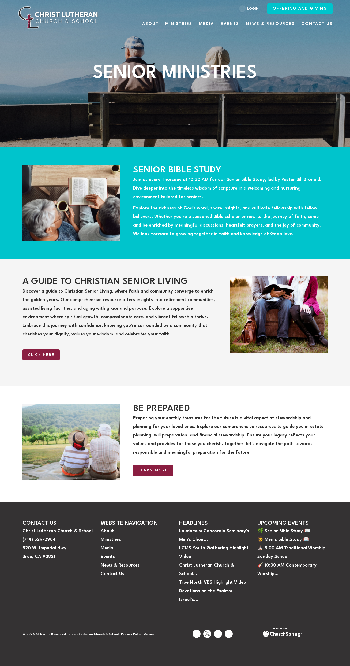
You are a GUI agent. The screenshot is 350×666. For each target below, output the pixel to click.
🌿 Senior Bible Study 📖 (283, 531)
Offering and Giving (300, 9)
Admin (149, 634)
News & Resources (120, 565)
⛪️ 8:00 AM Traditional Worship (291, 548)
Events (108, 556)
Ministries (111, 539)
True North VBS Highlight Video (212, 582)
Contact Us (112, 574)
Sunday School (272, 556)
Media (107, 548)
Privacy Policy (131, 634)
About (107, 531)
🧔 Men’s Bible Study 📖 (283, 539)
